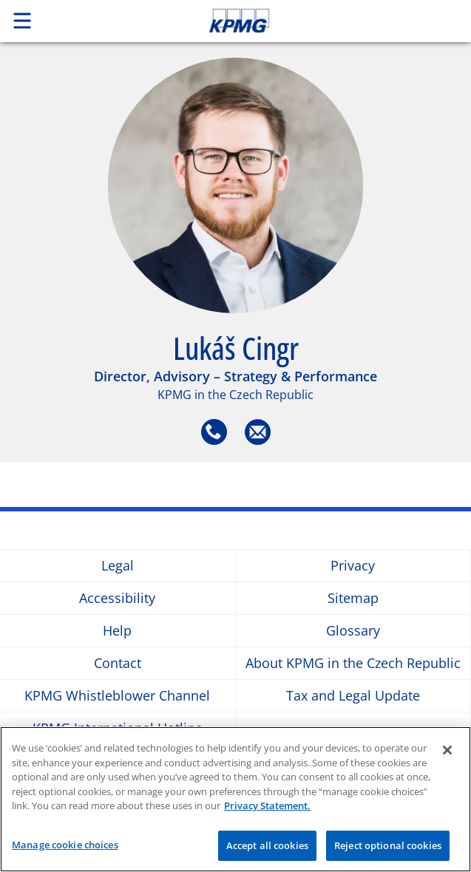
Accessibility (117, 598)
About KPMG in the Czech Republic (353, 663)
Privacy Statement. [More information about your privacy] (267, 808)
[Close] (447, 753)
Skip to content (283, 20)
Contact (117, 663)
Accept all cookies (267, 848)
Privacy (353, 565)
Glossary (353, 630)
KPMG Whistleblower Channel (117, 695)
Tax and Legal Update (353, 695)
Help (117, 630)
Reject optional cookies (387, 848)
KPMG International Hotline (118, 728)
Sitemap (353, 598)
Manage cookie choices (65, 847)
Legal (117, 565)
